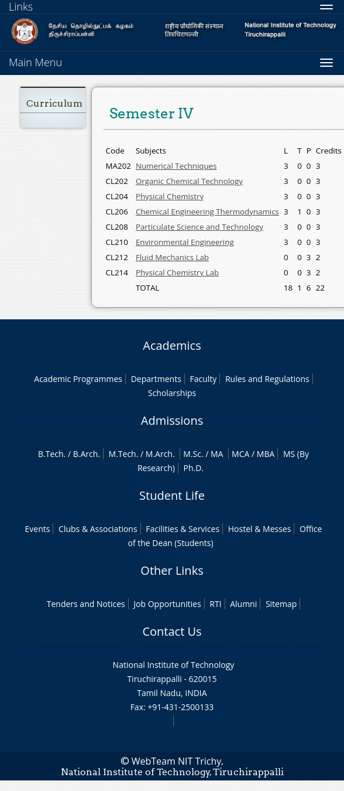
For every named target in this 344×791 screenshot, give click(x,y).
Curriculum (54, 103)
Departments (156, 378)
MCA (240, 453)
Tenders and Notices (86, 603)
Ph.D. (194, 467)
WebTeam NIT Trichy (177, 761)
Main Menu (35, 62)
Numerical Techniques (176, 166)
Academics (172, 345)
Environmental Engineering (185, 242)
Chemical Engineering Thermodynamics (207, 211)
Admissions (172, 420)
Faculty (203, 378)
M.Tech (122, 453)
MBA (266, 453)
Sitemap (281, 603)
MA (217, 453)
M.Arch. (160, 453)
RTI (215, 603)
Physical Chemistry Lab (177, 272)
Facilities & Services (182, 528)
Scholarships (172, 392)
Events (37, 528)
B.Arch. (86, 453)
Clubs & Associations (98, 528)
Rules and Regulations (267, 378)
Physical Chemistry (170, 196)
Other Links (171, 570)
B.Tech (51, 453)
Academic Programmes (78, 378)
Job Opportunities (167, 603)
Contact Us (171, 631)
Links (21, 6)
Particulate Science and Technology (199, 226)
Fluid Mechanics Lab (172, 257)
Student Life (172, 495)
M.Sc (192, 453)
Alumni (243, 603)
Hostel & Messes (259, 528)
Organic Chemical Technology (189, 181)
